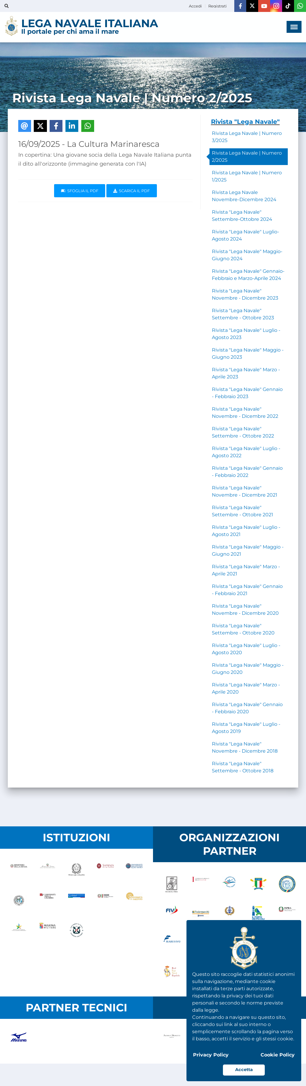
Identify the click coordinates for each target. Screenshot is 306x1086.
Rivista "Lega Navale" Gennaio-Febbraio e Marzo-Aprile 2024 (248, 274)
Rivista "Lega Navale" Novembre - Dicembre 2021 (244, 491)
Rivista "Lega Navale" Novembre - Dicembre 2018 (245, 747)
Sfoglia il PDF (79, 190)
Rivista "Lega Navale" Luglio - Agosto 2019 (246, 727)
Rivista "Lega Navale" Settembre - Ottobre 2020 (243, 629)
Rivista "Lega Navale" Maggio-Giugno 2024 (247, 255)
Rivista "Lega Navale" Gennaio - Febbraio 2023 (247, 392)
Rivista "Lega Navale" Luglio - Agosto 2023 (246, 333)
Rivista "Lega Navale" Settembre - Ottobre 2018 (242, 767)
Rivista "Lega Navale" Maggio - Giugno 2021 (248, 550)
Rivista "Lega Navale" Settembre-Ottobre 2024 (242, 215)
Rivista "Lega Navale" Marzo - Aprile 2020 (246, 688)
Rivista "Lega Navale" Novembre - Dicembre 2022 (245, 412)
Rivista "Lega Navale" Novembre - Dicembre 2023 (245, 294)
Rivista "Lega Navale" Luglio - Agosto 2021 (246, 530)
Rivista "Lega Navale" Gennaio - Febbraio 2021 (247, 589)
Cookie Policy (278, 1055)
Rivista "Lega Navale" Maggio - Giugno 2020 (248, 668)
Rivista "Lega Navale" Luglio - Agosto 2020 (246, 649)
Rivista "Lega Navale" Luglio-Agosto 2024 (245, 235)
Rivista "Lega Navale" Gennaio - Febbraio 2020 (247, 708)
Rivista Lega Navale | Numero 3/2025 (247, 136)
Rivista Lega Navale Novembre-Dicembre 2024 (244, 196)
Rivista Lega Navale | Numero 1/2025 (247, 176)
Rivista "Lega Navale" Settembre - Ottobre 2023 (243, 314)
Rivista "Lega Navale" (245, 121)
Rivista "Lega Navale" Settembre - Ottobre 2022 (243, 432)
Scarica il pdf (131, 190)
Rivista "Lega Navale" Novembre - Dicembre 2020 (245, 609)
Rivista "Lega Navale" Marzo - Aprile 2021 (246, 570)
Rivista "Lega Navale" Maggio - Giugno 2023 (248, 353)
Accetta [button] (244, 1069)
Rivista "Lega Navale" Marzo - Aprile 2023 (246, 373)
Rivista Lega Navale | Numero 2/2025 (247, 156)
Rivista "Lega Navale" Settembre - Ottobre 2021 (242, 511)
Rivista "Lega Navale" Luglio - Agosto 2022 (246, 452)
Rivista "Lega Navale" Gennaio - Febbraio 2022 (247, 471)
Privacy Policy (211, 1055)
